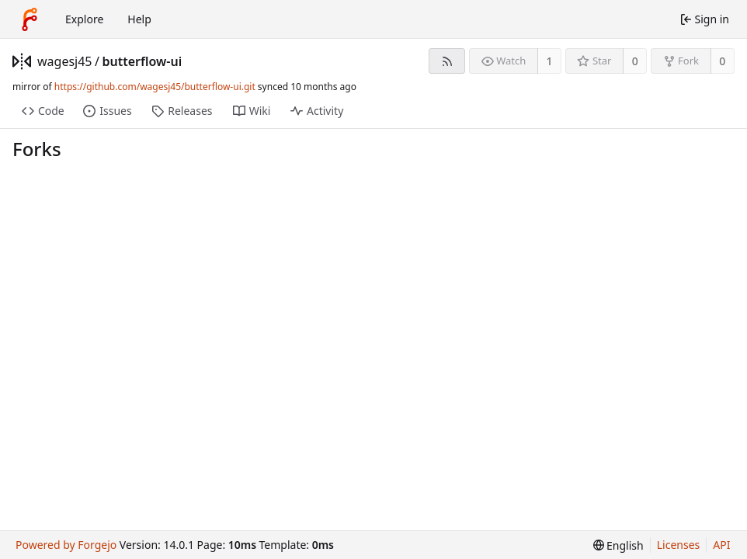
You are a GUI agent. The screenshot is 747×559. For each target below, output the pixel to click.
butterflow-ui (142, 61)
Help (139, 19)
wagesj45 (64, 61)
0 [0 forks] (722, 61)
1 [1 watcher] (550, 61)
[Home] (29, 19)
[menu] (618, 545)
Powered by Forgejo (66, 544)
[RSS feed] (447, 61)
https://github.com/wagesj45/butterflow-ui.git (154, 86)
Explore (84, 19)
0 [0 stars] (635, 61)
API (721, 544)
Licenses (678, 544)
